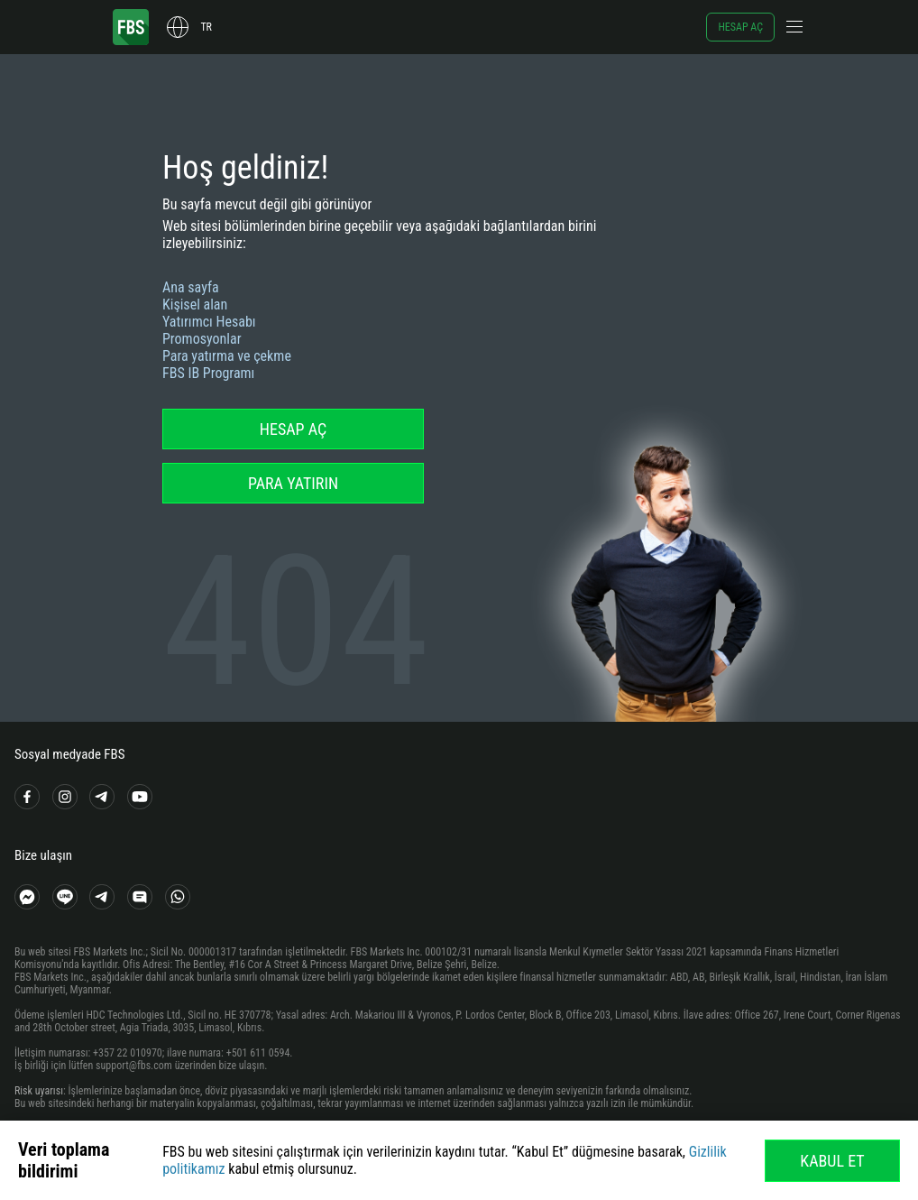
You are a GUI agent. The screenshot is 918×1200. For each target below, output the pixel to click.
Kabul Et (832, 1160)
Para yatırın (293, 483)
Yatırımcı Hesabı (209, 321)
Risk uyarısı (38, 1091)
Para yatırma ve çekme (226, 356)
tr (206, 27)
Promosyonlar (202, 338)
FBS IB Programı (208, 373)
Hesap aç (740, 27)
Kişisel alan (194, 304)
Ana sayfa (190, 287)
